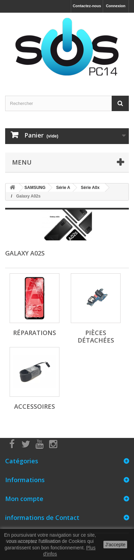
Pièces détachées (96, 336)
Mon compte (24, 499)
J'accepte (115, 544)
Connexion (115, 6)
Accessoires (34, 406)
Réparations (34, 333)
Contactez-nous (87, 6)
